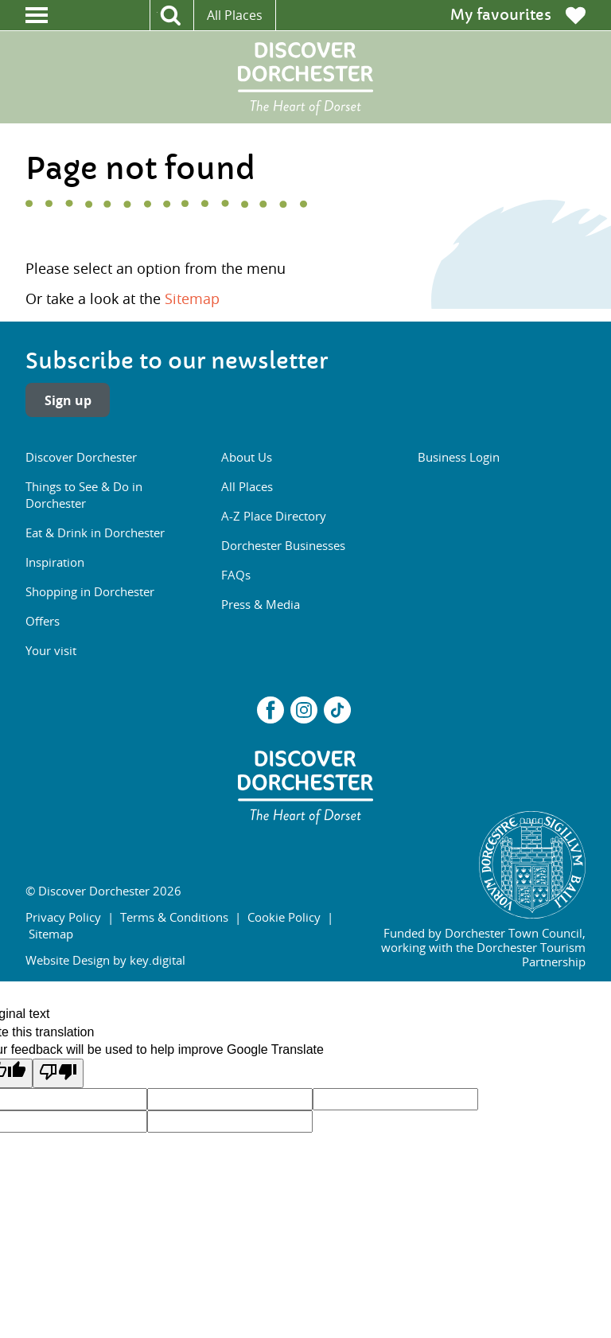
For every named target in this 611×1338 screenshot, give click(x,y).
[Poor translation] (58, 1073)
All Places (235, 15)
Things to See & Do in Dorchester (83, 494)
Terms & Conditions (174, 917)
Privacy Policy (63, 917)
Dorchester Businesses (283, 545)
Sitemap (192, 298)
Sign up (68, 400)
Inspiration (54, 562)
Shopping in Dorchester (89, 591)
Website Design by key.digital (105, 960)
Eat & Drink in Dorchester (95, 532)
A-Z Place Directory (273, 516)
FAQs (236, 575)
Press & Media (260, 604)
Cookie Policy (284, 917)
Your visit (50, 650)
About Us (246, 457)
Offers (42, 621)
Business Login (459, 457)
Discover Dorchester (81, 457)
